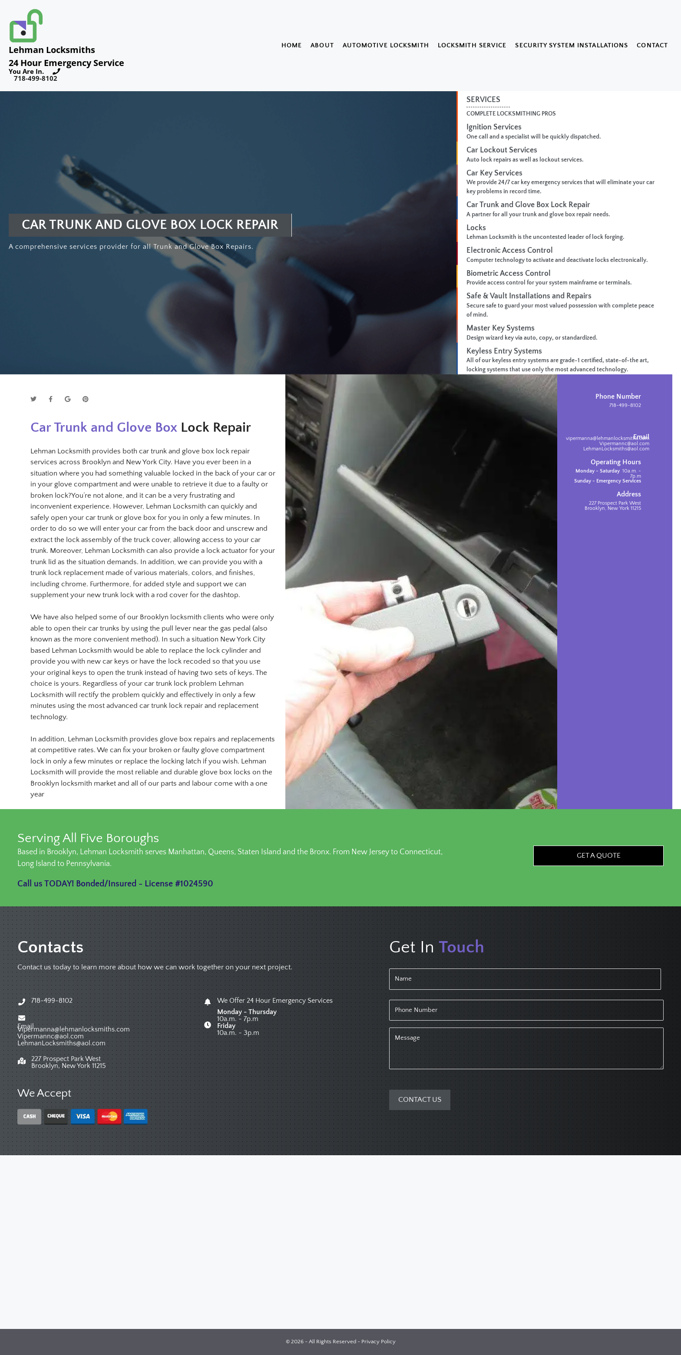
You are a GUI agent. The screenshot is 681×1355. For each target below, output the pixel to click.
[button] (598, 856)
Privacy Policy (378, 1342)
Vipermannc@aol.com (624, 443)
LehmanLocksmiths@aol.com (616, 449)
